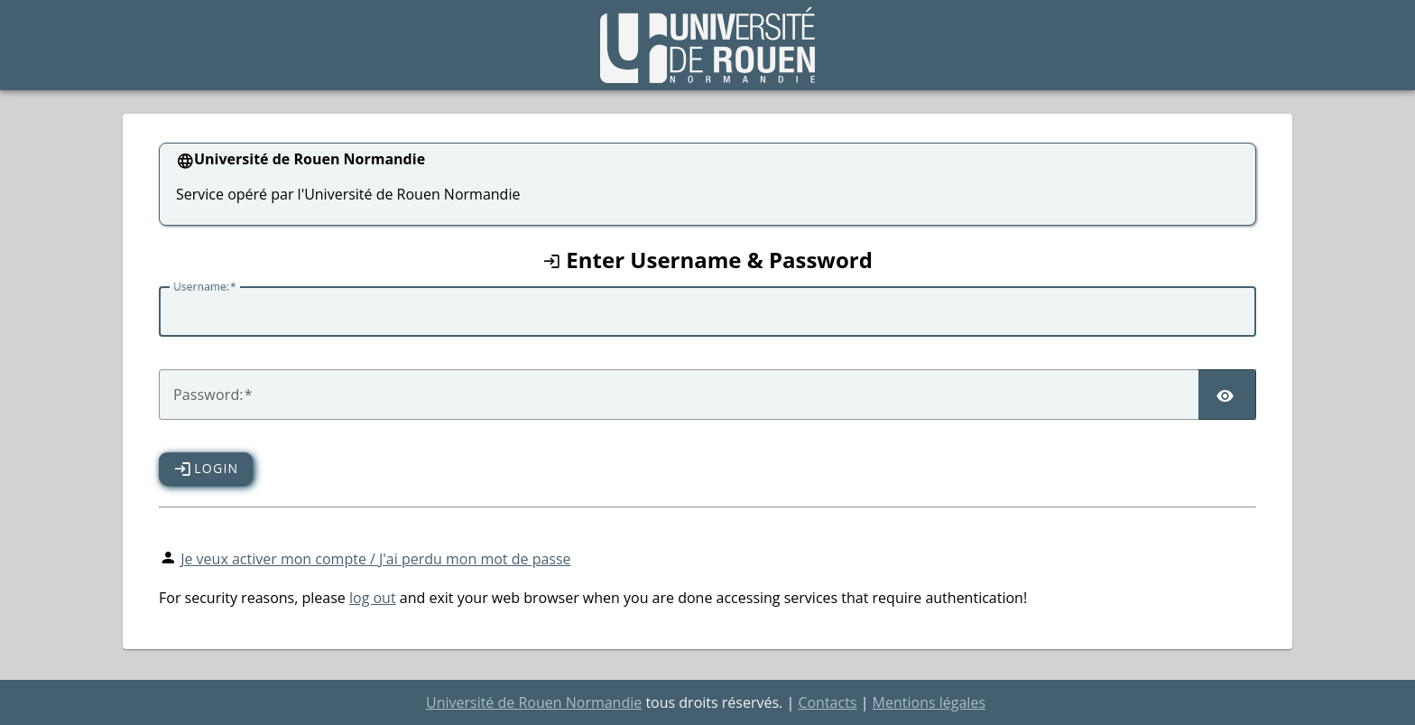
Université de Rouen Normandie (534, 702)
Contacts (827, 702)
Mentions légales (929, 702)
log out (372, 598)
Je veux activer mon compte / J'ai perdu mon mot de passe (375, 559)
